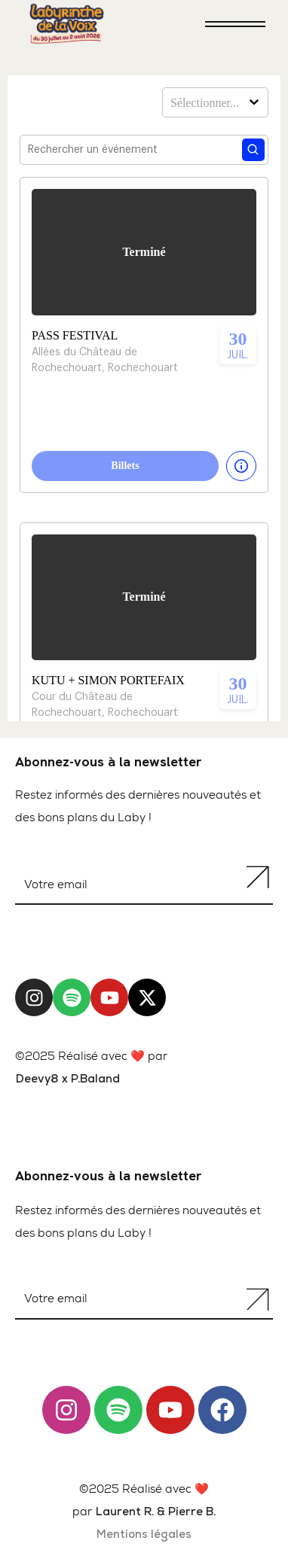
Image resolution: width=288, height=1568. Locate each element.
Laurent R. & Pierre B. (156, 1512)
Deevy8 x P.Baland (68, 1079)
